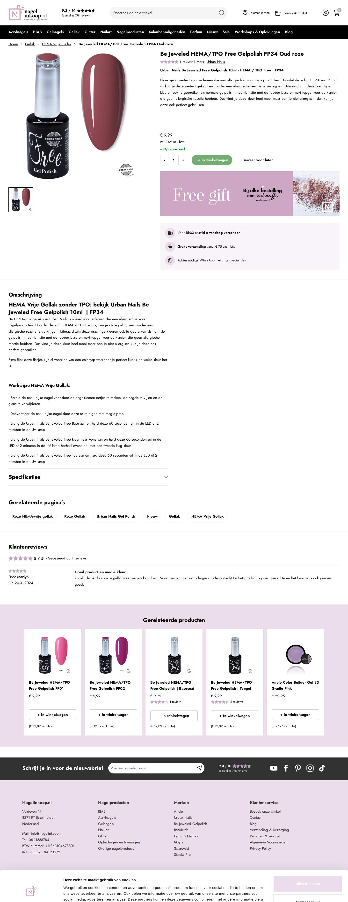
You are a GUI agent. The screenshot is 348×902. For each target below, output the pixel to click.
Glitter (103, 836)
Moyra (178, 842)
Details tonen (74, 892)
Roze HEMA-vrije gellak (32, 516)
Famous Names (186, 836)
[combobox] (168, 13)
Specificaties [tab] (24, 477)
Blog (253, 823)
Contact (255, 817)
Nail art (103, 830)
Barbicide (181, 830)
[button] (70, 727)
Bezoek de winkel (295, 13)
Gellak (30, 44)
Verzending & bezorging (269, 830)
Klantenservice (260, 12)
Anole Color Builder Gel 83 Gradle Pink (295, 685)
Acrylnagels (107, 817)
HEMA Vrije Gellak (56, 44)
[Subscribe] (199, 768)
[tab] (58, 802)
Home (13, 44)
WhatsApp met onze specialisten (223, 260)
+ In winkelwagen (52, 714)
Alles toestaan (307, 858)
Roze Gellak (74, 516)
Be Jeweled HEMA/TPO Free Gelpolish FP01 (49, 685)
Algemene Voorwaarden (268, 842)
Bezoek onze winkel (265, 811)
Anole (178, 811)
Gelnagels (106, 823)
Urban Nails (216, 61)
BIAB (101, 811)
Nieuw (152, 516)
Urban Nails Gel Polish (116, 516)
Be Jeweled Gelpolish (190, 823)
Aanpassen (307, 876)
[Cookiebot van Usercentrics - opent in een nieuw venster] (31, 892)
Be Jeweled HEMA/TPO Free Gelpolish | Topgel (231, 685)
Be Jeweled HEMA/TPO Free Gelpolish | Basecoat (172, 685)
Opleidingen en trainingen (119, 842)
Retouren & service (264, 836)
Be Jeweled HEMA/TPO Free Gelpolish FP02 (110, 685)
